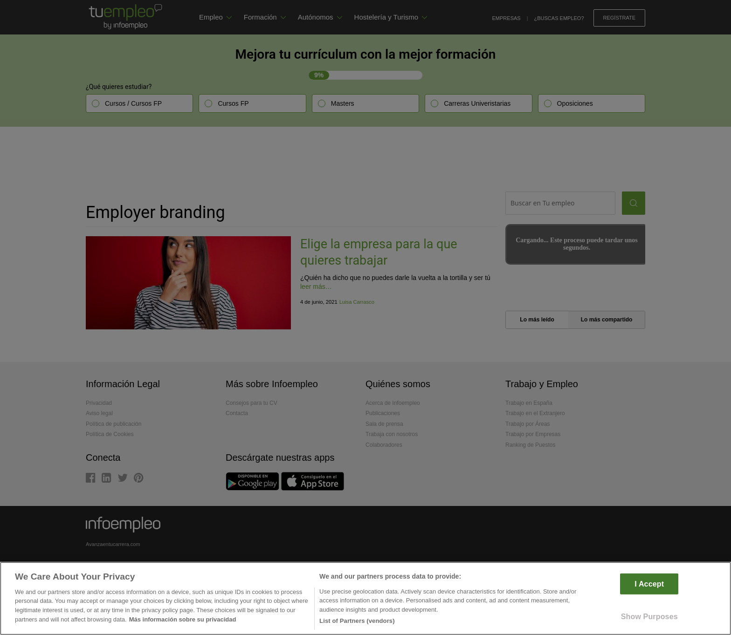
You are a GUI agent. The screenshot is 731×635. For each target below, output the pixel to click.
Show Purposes (649, 617)
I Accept (649, 583)
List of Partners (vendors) (357, 620)
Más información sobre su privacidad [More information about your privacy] (182, 619)
